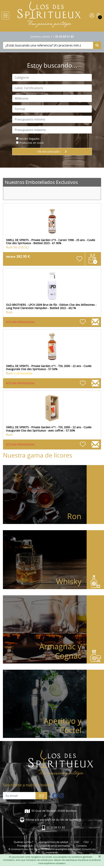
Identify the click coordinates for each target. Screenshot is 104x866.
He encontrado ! (52, 151)
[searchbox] (52, 77)
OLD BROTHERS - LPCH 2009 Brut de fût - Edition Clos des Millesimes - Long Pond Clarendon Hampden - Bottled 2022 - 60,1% (51, 306)
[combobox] (52, 77)
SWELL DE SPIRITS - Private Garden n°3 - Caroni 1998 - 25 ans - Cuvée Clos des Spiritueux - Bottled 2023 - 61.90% (50, 241)
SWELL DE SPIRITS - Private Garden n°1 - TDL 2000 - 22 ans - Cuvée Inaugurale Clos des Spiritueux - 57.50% (48, 367)
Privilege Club (25, 845)
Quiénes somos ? (41, 36)
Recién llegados (29, 138)
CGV (76, 842)
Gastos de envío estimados (54, 845)
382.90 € (18, 256)
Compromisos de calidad (54, 842)
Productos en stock (31, 143)
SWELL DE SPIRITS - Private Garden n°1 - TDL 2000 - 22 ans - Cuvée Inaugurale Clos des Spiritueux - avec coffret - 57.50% (48, 428)
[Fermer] (99, 856)
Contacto (81, 845)
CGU (86, 842)
